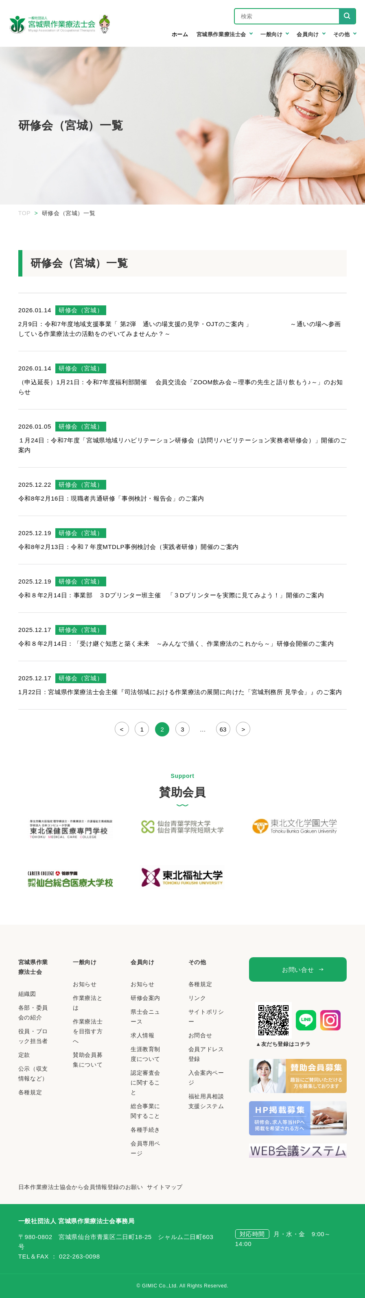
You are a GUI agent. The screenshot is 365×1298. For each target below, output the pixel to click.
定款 (24, 1055)
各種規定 (30, 1092)
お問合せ (200, 1035)
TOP (24, 213)
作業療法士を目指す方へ (88, 1031)
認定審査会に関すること (145, 1082)
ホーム (180, 34)
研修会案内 (145, 998)
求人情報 (142, 1035)
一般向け (84, 962)
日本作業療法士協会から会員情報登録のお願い (80, 1187)
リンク (197, 998)
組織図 (27, 994)
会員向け (142, 962)
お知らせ (84, 984)
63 (223, 729)
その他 (197, 962)
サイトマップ (165, 1187)
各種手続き (145, 1129)
